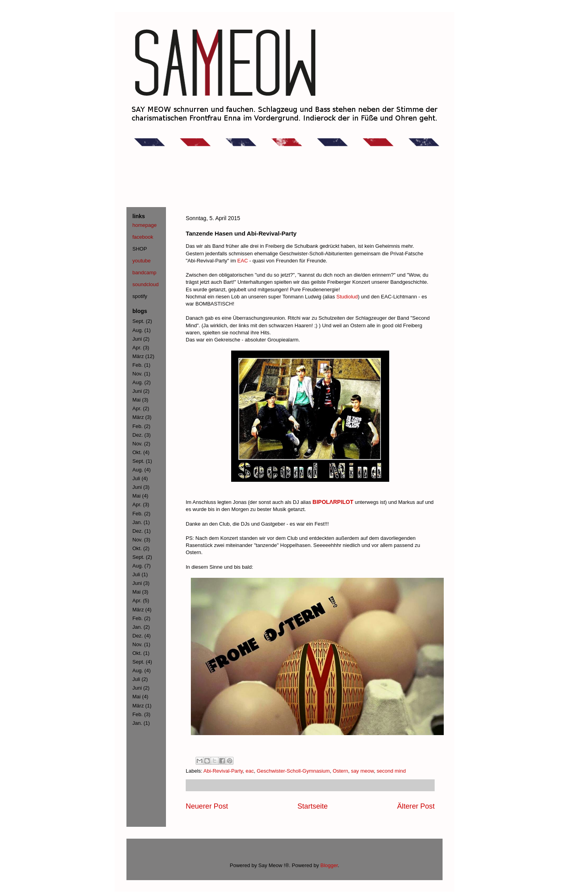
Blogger (329, 865)
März (138, 356)
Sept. (138, 321)
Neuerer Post (207, 806)
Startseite (313, 806)
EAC (242, 261)
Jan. (137, 522)
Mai (136, 400)
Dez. (137, 435)
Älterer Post (416, 806)
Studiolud (347, 297)
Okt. (137, 452)
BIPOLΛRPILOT (333, 502)
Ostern (340, 771)
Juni (137, 339)
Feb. (137, 365)
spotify (139, 296)
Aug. (137, 330)
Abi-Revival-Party (223, 771)
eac (250, 771)
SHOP (139, 249)
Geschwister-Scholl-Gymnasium (293, 771)
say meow (362, 771)
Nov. (137, 374)
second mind (391, 771)
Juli (136, 478)
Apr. (136, 348)
